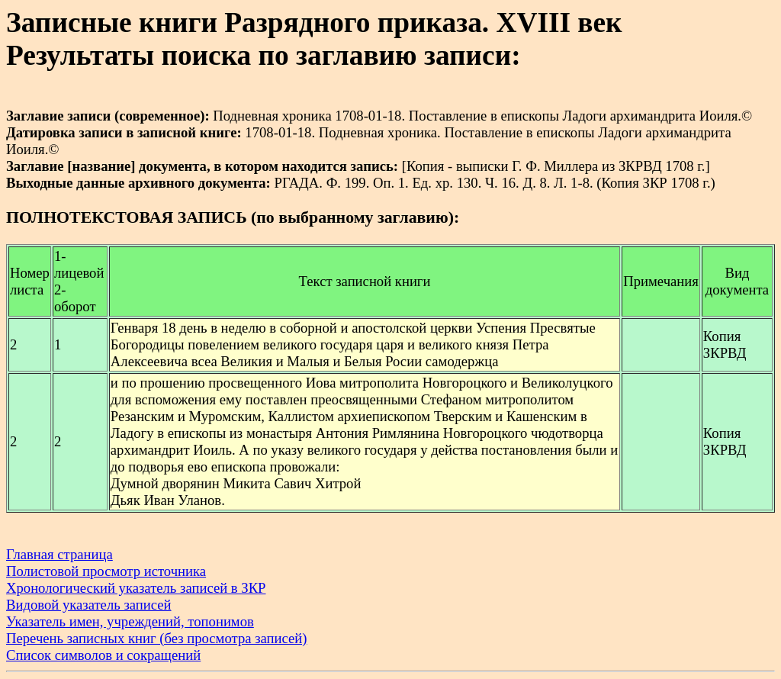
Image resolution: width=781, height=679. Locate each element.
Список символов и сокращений (103, 655)
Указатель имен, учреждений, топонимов (130, 621)
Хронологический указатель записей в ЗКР (136, 588)
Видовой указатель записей (89, 605)
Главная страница (59, 554)
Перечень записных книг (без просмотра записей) (156, 638)
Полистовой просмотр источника (106, 571)
